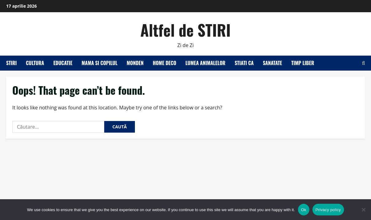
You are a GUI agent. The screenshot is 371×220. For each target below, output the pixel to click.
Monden (135, 63)
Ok (303, 209)
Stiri (11, 63)
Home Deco (164, 63)
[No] (363, 210)
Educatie (62, 63)
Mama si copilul (99, 63)
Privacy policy (328, 209)
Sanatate (272, 63)
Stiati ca (244, 63)
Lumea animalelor (205, 63)
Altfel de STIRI (185, 29)
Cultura (35, 63)
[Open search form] (363, 63)
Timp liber (302, 63)
